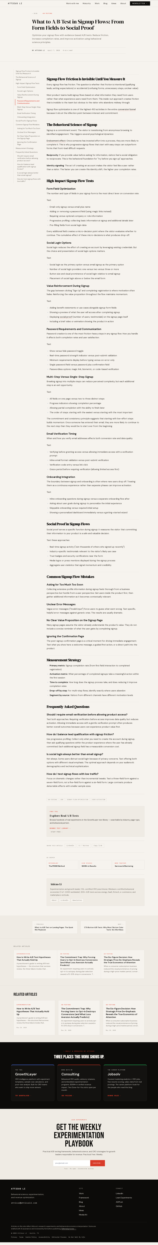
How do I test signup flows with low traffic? (29, 180)
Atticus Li (56, 884)
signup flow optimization (77, 799)
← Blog (34, 13)
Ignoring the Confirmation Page (27, 143)
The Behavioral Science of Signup (26, 78)
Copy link (98, 845)
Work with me (72, 3)
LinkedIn (71, 845)
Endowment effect (56, 140)
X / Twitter (85, 845)
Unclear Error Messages (26, 132)
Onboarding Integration (26, 117)
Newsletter (77, 900)
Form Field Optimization (26, 87)
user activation (98, 799)
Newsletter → (141, 3)
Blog (105, 3)
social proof (66, 317)
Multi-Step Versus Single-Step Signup (29, 108)
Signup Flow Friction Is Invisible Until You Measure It (27, 72)
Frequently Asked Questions (27, 152)
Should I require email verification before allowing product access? (27, 158)
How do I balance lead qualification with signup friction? (26, 166)
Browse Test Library (60, 828)
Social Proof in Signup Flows (26, 121)
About (123, 3)
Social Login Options (25, 91)
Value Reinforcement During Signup (28, 96)
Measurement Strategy (25, 148)
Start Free (56, 832)
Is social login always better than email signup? (27, 174)
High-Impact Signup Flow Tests (27, 83)
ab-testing (52, 799)
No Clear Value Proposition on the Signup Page (28, 137)
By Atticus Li (38, 50)
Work (97, 3)
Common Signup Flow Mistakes (28, 125)
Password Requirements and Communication (28, 102)
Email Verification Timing (26, 113)
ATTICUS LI (15, 3)
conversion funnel (127, 109)
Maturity (87, 3)
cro (62, 799)
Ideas (113, 3)
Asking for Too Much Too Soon (28, 128)
